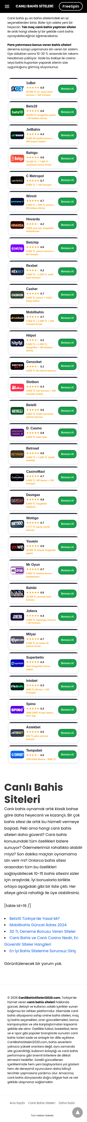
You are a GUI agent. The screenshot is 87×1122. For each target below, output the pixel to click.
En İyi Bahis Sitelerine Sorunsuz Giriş (43, 950)
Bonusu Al (67, 88)
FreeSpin (71, 6)
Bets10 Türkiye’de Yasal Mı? (35, 918)
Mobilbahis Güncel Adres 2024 (38, 924)
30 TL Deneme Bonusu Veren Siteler (43, 931)
